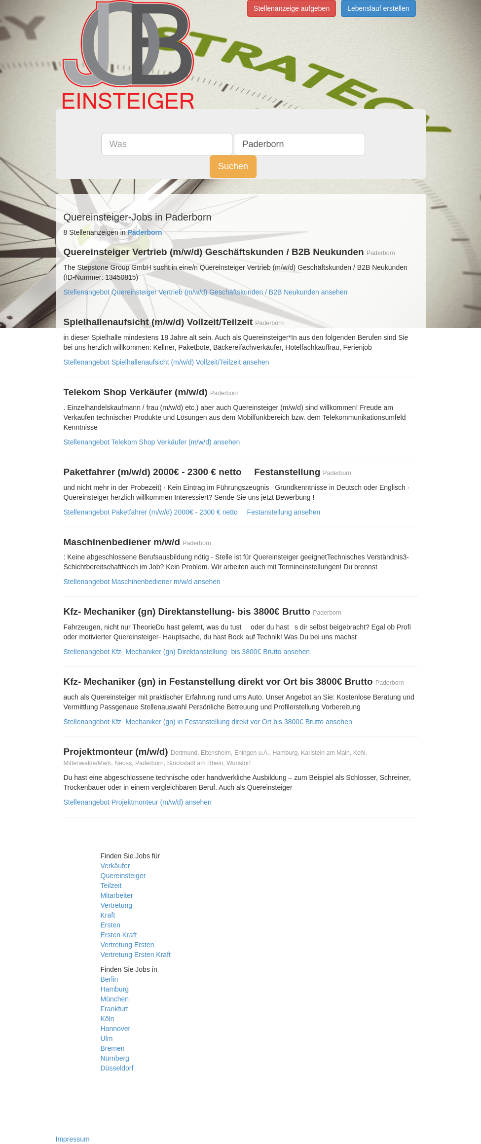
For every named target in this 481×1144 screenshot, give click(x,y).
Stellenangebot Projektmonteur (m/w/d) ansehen (138, 802)
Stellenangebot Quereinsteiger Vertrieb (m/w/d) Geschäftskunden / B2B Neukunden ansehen (206, 292)
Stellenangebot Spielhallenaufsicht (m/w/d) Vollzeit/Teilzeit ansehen (166, 362)
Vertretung (117, 905)
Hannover (116, 1029)
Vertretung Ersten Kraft (136, 955)
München (115, 999)
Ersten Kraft (119, 935)
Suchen (233, 166)
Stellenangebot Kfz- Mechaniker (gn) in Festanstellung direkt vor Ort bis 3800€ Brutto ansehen (208, 722)
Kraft (108, 915)
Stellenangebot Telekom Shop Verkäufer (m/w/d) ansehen (152, 442)
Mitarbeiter (117, 895)
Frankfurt (114, 1009)
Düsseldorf (117, 1068)
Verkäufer (115, 866)
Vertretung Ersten (127, 945)
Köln (107, 1019)
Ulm (107, 1038)
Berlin (109, 979)
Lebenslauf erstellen (378, 8)
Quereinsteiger (123, 876)
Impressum (73, 1139)
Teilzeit (111, 885)
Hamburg (115, 989)
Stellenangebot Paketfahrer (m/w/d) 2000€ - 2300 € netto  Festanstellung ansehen (192, 512)
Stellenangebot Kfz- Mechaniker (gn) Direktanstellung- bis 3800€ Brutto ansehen (187, 652)
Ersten (110, 925)
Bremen (113, 1048)
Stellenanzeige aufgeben (292, 8)
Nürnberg (115, 1058)
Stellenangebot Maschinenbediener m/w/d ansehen (142, 582)
